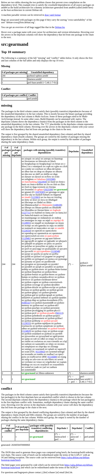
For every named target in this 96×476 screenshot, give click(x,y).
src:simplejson (28, 346)
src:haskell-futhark (41, 194)
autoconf (75, 437)
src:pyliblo (26, 259)
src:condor (26, 169)
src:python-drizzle (30, 287)
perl (73, 381)
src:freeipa (51, 187)
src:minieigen (28, 220)
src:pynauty (27, 261)
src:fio (47, 184)
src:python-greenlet (48, 292)
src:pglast (39, 241)
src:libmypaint (45, 205)
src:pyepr (26, 254)
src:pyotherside (48, 261)
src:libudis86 (55, 207)
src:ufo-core (35, 359)
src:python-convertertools (50, 282)
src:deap (37, 171)
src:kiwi (33, 200)
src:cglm (55, 166)
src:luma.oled (46, 215)
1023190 (48, 189)
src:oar (51, 228)
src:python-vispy (39, 331)
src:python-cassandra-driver (41, 277)
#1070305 (40, 192)
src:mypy (59, 223)
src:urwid (58, 359)
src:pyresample (41, 264)
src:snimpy (27, 349)
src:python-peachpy (31, 308)
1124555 (26, 323)
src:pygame (47, 256)
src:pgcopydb (28, 241)
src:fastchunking (29, 182)
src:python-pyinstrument (33, 318)
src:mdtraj (56, 218)
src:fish (53, 184)
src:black (51, 161)
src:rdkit (41, 339)
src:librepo (26, 207)
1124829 (26, 331)
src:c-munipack (35, 166)
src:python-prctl (29, 313)
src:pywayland (42, 336)
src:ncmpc (26, 225)
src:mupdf (36, 223)
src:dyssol (36, 176)
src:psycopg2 (35, 249)
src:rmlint (26, 341)
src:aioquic (27, 158)
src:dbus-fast (27, 171)
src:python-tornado (56, 328)
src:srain (25, 351)
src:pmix (48, 243)
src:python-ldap (29, 300)
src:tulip (25, 359)
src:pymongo (61, 259)
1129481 (26, 238)
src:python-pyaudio (46, 313)
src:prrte (58, 246)
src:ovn (40, 236)
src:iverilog (56, 197)
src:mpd (46, 220)
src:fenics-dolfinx (35, 184)
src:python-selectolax (37, 328)
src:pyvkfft (57, 333)
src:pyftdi (26, 256)
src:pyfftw (53, 254)
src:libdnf (38, 202)
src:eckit (55, 176)
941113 (59, 313)
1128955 (26, 223)
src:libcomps (27, 202)
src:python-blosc (49, 272)
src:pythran (46, 333)
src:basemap (57, 158)
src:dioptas (47, 171)
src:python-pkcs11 (52, 310)
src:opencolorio (49, 230)
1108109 (57, 205)
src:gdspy (38, 189)
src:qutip (26, 339)
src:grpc (61, 192)
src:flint (61, 184)
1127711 (26, 212)
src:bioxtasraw (28, 161)
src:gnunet (26, 192)
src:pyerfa (35, 254)
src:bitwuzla (41, 161)
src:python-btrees (47, 274)
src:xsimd (26, 367)
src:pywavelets (28, 336)
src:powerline (39, 246)
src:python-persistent (50, 308)
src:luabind (37, 212)
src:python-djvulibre (50, 285)
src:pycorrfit (27, 251)
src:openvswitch (29, 236)
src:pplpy (50, 246)
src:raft (33, 339)
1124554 (26, 230)
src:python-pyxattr (49, 321)
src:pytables (47, 267)
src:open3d (37, 230)
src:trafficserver (34, 357)
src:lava (41, 200)
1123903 (35, 197)
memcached (73, 379)
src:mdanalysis (44, 218)
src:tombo (38, 354)
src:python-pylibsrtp (31, 321)
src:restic (59, 339)
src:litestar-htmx (41, 210)
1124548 (55, 251)
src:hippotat (55, 194)
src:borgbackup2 (44, 164)
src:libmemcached (30, 205)
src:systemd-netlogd (55, 351)
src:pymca (50, 259)
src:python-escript (47, 287)
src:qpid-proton (57, 336)
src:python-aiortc (36, 269)
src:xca (33, 364)
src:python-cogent (30, 282)
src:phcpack (61, 241)
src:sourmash (38, 349)
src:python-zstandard (31, 333)
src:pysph (37, 267)
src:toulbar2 (49, 354)
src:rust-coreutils (51, 341)
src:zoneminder (29, 369)
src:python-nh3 (51, 305)
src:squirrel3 (60, 349)
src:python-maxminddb (43, 303)
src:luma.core (48, 212)
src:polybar (27, 246)
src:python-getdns (38, 290)
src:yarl (42, 367)
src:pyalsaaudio (49, 249)
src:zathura (52, 367)
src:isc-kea (46, 197)
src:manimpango (29, 218)
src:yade (35, 367)
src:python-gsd (28, 295)
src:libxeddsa (28, 210)
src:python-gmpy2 (30, 292)
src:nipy (50, 225)
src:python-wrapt (55, 331)
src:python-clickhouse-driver (44, 279)
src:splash (49, 349)
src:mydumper (48, 223)
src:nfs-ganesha (39, 225)
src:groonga (51, 192)
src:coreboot (37, 169)
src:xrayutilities (57, 364)
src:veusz (37, 362)
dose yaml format (53, 15)
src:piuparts (38, 243)
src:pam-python (51, 236)
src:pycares (62, 249)
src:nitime (59, 225)
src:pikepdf (27, 243)
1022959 (42, 182)
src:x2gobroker (49, 362)
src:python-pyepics (51, 315)
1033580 (51, 179)
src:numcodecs (40, 228)
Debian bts (60, 27)
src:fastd (51, 182)
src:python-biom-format (56, 269)
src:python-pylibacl (54, 318)
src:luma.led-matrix (31, 215)
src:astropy (46, 158)
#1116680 (52, 357)
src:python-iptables (57, 297)
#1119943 (40, 351)
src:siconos (59, 344)
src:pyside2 (53, 264)
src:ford (25, 187)
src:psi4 (25, 249)
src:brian (56, 164)
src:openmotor (55, 233)
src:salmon (27, 344)
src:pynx (37, 261)
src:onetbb (59, 228)
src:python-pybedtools (32, 315)
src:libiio (47, 202)
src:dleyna (57, 171)
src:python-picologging (32, 310)
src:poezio (57, 243)
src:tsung (62, 357)
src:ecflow (46, 176)
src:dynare (26, 176)
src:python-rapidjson (41, 323)
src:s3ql (63, 341)
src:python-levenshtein (47, 300)
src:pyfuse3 (36, 256)
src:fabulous (39, 179)
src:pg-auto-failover (51, 238)
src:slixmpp (52, 346)
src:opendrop (28, 233)
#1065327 (26, 303)
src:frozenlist (28, 189)
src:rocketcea (37, 341)
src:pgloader (49, 241)
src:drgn (54, 174)
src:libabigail (51, 200)
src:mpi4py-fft (57, 220)
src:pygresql (58, 256)
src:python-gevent (55, 290)
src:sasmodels (38, 344)
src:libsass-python (40, 207)
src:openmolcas (41, 233)
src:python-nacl (37, 305)
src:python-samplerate (43, 326)
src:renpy (49, 339)
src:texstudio (27, 354)
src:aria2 (36, 158)
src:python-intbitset (39, 297)
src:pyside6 (27, 267)
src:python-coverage (31, 285)
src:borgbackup (29, 164)
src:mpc (38, 220)
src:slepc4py (41, 346)
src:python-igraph (44, 295)
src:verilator (27, 362)
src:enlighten (28, 179)
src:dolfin (45, 174)
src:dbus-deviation (52, 169)
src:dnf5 (36, 174)
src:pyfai (44, 254)
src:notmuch (27, 228)
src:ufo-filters (47, 359)
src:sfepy (49, 344)
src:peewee (37, 238)
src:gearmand (14, 44)
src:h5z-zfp (27, 194)
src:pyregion (27, 264)
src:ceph (47, 166)
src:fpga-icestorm (37, 187)
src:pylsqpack (38, 259)
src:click (63, 166)
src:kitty (25, 200)
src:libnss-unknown (45, 373)
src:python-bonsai (30, 274)
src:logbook (55, 210)
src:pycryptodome (42, 251)
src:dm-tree (27, 174)
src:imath (26, 197)
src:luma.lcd (61, 212)
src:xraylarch (43, 364)
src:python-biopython (31, 272)
